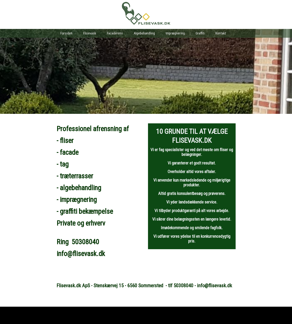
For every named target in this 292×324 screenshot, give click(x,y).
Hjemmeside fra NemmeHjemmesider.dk (146, 317)
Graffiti (200, 33)
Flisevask (89, 33)
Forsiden (66, 33)
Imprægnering (175, 33)
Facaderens (115, 33)
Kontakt (220, 33)
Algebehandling (144, 33)
